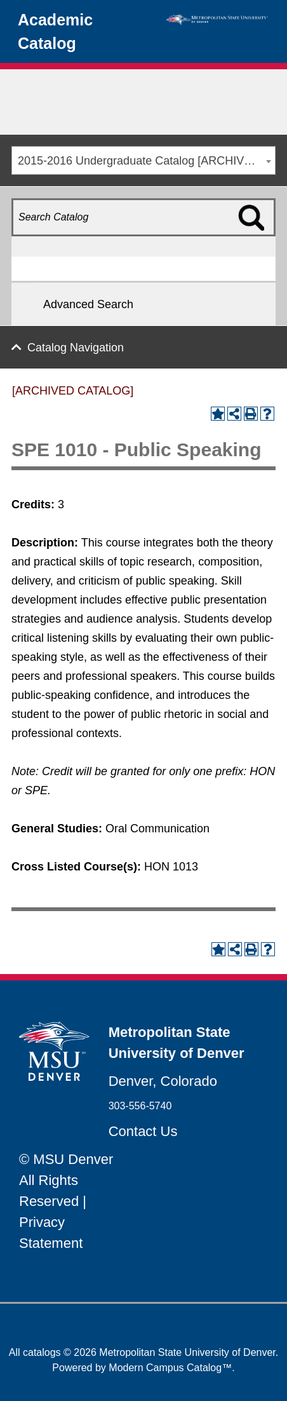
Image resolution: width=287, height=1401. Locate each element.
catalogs (42, 1352)
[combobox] (143, 160)
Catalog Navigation (75, 347)
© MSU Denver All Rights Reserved (66, 1180)
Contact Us (143, 1131)
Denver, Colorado (163, 1081)
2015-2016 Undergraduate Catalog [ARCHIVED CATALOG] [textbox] (146, 160)
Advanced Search (88, 304)
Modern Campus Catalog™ (170, 1367)
